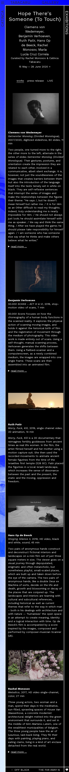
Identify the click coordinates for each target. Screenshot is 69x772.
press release (35, 80)
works (20, 80)
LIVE (50, 80)
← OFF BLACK (20, 769)
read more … (19, 246)
